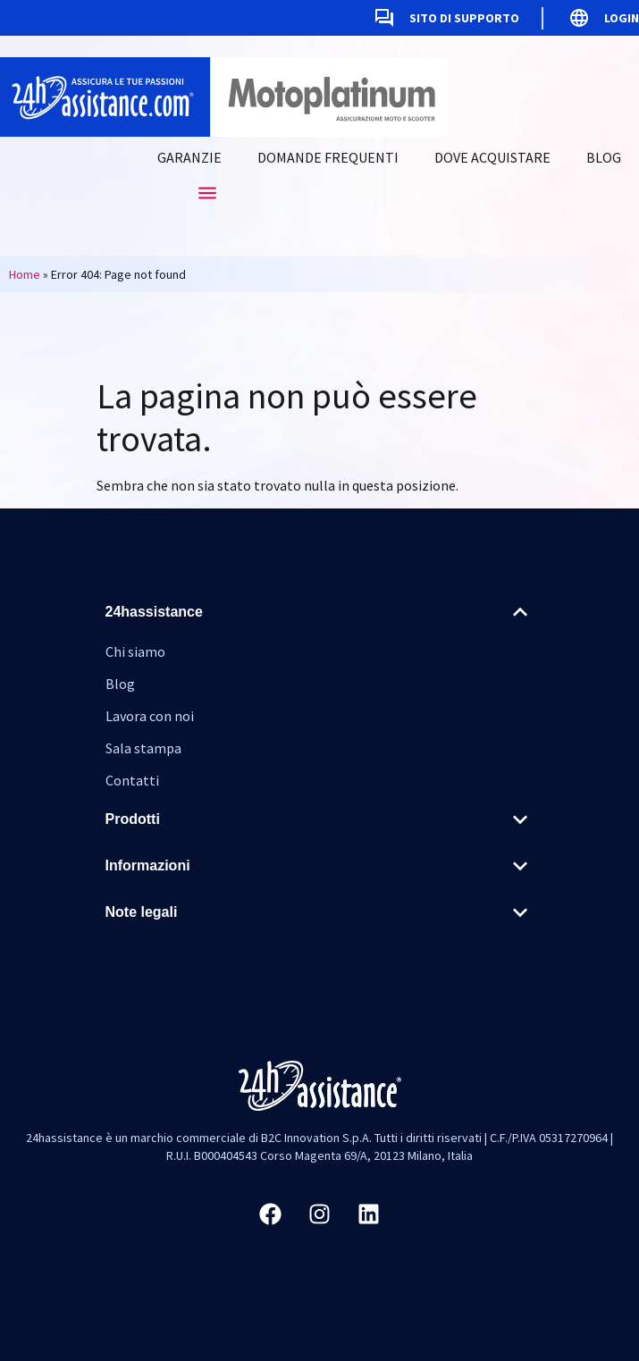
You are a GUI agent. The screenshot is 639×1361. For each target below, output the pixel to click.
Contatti (132, 780)
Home (24, 274)
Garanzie (189, 157)
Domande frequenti (328, 157)
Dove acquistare (492, 157)
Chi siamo (135, 651)
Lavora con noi (149, 716)
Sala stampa (143, 748)
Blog (603, 157)
